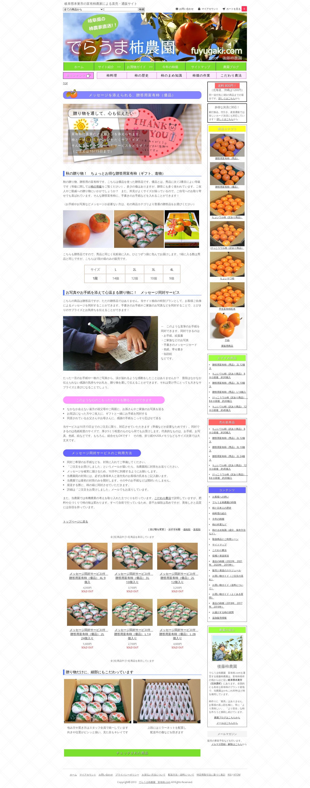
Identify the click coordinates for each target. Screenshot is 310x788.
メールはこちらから (227, 723)
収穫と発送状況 (220, 555)
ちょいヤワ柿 (227, 278)
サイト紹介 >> (109, 67)
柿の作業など (219, 524)
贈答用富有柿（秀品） (227, 158)
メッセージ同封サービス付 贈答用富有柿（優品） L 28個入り (178, 634)
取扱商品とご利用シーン (225, 539)
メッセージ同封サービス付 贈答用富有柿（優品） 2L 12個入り (179, 578)
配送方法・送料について (181, 774)
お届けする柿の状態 (223, 612)
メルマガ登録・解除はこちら (226, 744)
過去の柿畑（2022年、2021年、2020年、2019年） (225, 563)
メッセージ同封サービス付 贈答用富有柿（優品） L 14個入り (133, 634)
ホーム (79, 67)
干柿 (227, 340)
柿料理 (112, 75)
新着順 (196, 529)
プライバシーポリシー (127, 774)
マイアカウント (210, 8)
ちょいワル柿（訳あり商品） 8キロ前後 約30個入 (227, 375)
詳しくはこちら (226, 98)
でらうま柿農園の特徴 (224, 502)
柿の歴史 (142, 75)
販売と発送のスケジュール (226, 570)
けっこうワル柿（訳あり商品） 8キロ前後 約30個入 (228, 399)
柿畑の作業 (201, 75)
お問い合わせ (186, 8)
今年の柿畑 (170, 67)
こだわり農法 (231, 75)
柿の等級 (96, 186)
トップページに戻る (75, 521)
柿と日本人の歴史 (221, 508)
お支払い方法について (153, 774)
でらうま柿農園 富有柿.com (154, 782)
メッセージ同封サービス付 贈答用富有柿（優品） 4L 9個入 (88, 578)
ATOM (236, 774)
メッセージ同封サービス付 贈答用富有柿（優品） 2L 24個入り (89, 634)
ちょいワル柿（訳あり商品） (227, 217)
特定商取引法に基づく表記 (211, 774)
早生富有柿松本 (227, 309)
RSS (230, 774)
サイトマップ (200, 67)
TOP (65, 83)
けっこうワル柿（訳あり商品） (227, 248)
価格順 (186, 529)
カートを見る (236, 8)
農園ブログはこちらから (227, 717)
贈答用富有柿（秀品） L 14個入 (229, 392)
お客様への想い (220, 496)
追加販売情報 (219, 617)
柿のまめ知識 (171, 75)
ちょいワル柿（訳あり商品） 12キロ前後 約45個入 (228, 408)
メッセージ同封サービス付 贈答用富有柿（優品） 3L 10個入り (134, 578)
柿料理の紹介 (219, 513)
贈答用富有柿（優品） (227, 186)
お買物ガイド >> (140, 67)
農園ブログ (231, 67)
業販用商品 (227, 346)
